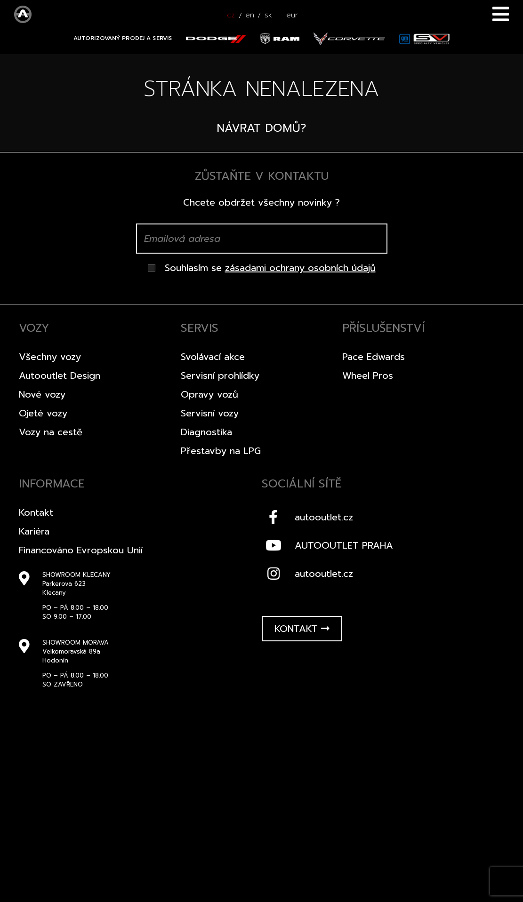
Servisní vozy (210, 413)
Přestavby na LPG (221, 451)
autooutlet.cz (307, 517)
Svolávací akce (213, 357)
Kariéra (34, 531)
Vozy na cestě (50, 432)
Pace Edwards (373, 357)
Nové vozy (42, 394)
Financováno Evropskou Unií (81, 550)
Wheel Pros (367, 375)
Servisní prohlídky (220, 375)
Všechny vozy (50, 357)
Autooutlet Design (59, 375)
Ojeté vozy (43, 413)
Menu (500, 14)
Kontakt (36, 512)
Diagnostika (206, 432)
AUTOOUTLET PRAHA (327, 545)
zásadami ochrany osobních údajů (300, 268)
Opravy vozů (209, 394)
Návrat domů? (261, 128)
